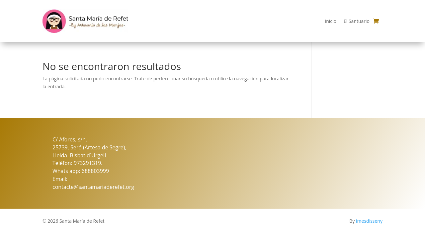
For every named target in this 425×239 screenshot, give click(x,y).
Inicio (330, 21)
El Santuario (357, 21)
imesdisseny (369, 221)
